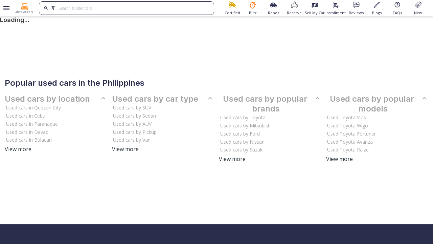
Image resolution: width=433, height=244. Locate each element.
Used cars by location (56, 99)
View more (18, 149)
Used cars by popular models (379, 104)
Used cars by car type (163, 99)
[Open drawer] (5, 8)
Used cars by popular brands (272, 104)
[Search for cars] (133, 8)
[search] (46, 8)
